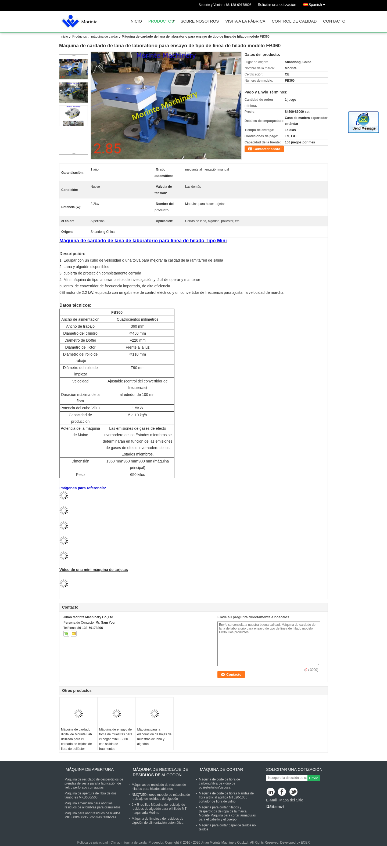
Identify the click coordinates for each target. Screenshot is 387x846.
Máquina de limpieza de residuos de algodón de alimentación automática (157, 821)
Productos (161, 21)
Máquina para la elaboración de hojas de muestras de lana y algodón (154, 737)
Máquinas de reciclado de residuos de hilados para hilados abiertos (159, 787)
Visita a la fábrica (245, 21)
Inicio (136, 21)
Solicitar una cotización (277, 4)
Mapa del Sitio (291, 800)
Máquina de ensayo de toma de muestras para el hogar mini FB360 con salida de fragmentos (115, 739)
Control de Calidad (294, 21)
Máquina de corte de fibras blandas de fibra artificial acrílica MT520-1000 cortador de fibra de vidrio (226, 797)
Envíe (313, 778)
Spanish (318, 4)
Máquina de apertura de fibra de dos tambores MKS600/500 (90, 795)
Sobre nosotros (200, 21)
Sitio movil (275, 807)
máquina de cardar (104, 36)
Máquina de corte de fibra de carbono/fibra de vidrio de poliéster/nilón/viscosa (219, 783)
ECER (305, 842)
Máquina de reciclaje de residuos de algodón (160, 772)
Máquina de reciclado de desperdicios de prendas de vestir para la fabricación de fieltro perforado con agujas (93, 783)
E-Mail (271, 800)
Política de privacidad (92, 842)
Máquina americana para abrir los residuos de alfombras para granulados (92, 805)
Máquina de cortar (221, 769)
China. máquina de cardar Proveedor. (137, 842)
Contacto (334, 21)
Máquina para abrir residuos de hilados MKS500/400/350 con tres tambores (92, 815)
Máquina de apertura (90, 769)
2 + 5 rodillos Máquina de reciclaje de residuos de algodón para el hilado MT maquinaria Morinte (159, 809)
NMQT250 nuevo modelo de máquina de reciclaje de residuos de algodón (161, 797)
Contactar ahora (266, 149)
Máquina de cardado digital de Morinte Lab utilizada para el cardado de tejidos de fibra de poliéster (76, 739)
